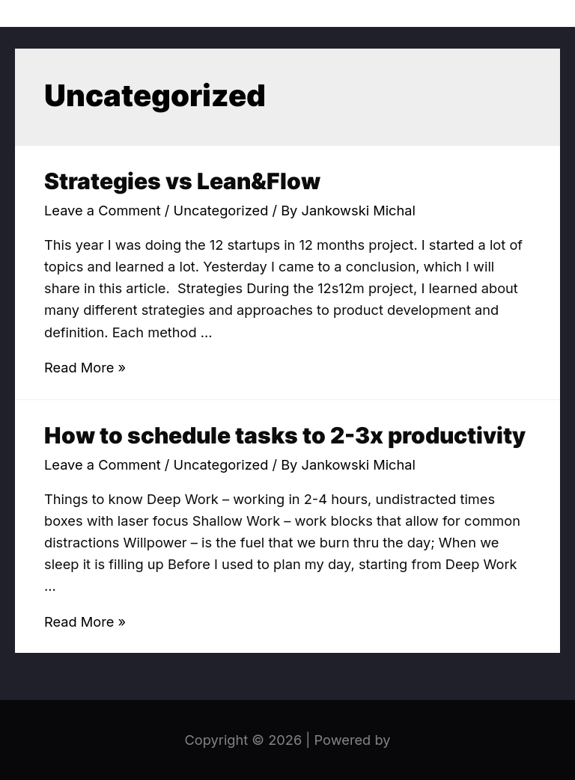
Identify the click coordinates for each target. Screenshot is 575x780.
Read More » (85, 367)
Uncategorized (221, 210)
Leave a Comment (102, 210)
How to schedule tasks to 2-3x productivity (285, 435)
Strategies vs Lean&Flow (182, 181)
